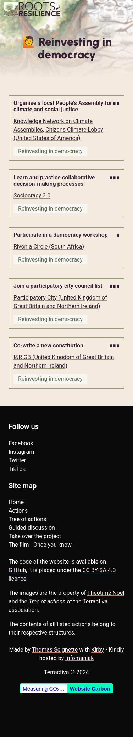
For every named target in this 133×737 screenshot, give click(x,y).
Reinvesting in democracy (50, 151)
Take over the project (35, 536)
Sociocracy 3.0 (31, 195)
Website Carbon (90, 689)
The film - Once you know (40, 544)
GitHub (17, 570)
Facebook (21, 443)
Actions (18, 510)
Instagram (21, 451)
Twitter (17, 460)
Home (16, 502)
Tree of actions (27, 519)
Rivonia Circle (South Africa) (48, 246)
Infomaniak (79, 658)
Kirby (97, 649)
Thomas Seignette (55, 649)
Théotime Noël (105, 593)
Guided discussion (32, 527)
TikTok (17, 468)
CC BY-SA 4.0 (99, 570)
